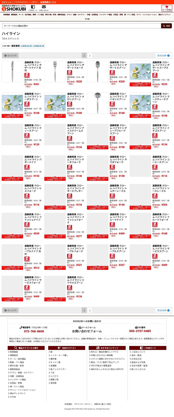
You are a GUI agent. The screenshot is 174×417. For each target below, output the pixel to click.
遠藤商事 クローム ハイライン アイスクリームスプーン (75, 129)
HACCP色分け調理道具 (101, 365)
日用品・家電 (118, 14)
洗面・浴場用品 (92, 14)
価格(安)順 (27, 45)
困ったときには (138, 369)
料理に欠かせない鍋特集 (102, 355)
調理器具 (14, 14)
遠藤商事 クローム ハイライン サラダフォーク (118, 159)
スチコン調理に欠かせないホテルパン (108, 358)
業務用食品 (61, 14)
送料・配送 (136, 355)
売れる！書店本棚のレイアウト (105, 351)
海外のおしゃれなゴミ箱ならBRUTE (107, 369)
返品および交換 (138, 362)
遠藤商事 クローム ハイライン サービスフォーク (33, 279)
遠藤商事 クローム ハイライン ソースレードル (160, 188)
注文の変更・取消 (139, 365)
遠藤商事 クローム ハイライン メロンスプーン (75, 96)
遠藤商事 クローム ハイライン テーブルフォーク (75, 248)
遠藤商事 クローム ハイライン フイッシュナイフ (33, 217)
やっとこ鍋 (55, 362)
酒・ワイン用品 (129, 14)
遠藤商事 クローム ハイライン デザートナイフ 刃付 (33, 66)
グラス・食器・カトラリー (76, 14)
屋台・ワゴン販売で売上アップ (105, 362)
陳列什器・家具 (50, 14)
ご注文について (138, 351)
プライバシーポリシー (83, 404)
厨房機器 (6, 14)
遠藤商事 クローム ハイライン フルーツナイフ (118, 217)
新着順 (17, 45)
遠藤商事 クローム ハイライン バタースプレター (75, 188)
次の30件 (163, 55)
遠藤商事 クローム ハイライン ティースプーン (33, 127)
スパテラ (54, 376)
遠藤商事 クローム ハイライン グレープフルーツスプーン (118, 129)
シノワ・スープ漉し (59, 355)
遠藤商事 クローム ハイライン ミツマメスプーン (75, 279)
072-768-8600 (34, 331)
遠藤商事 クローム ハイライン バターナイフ (33, 159)
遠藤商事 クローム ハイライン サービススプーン (160, 248)
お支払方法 (136, 358)
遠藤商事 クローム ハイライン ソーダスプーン (33, 96)
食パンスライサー (58, 369)
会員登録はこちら (48, 2)
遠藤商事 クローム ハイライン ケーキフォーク (75, 159)
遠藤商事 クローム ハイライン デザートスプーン (118, 65)
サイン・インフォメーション (146, 14)
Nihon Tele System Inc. (88, 409)
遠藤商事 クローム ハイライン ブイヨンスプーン (118, 96)
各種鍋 (53, 365)
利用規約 (68, 404)
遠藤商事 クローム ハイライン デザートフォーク (75, 65)
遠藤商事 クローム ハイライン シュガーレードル (118, 188)
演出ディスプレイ (164, 14)
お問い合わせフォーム (87, 331)
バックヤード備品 (105, 14)
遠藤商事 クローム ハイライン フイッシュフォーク (75, 218)
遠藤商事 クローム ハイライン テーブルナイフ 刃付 (33, 250)
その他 (87, 19)
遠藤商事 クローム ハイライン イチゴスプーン (160, 127)
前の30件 (10, 55)
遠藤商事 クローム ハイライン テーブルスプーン (118, 248)
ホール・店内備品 (25, 14)
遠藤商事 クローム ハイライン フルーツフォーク (160, 217)
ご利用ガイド (148, 348)
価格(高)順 (39, 45)
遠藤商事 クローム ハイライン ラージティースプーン (160, 98)
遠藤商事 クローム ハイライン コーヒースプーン (160, 159)
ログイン (6, 2)
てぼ (52, 372)
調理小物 (54, 379)
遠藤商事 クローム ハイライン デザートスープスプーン (160, 66)
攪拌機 (53, 358)
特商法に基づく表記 (102, 404)
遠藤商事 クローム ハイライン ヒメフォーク (33, 188)
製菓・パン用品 (38, 14)
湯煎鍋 (53, 382)
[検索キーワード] (81, 25)
